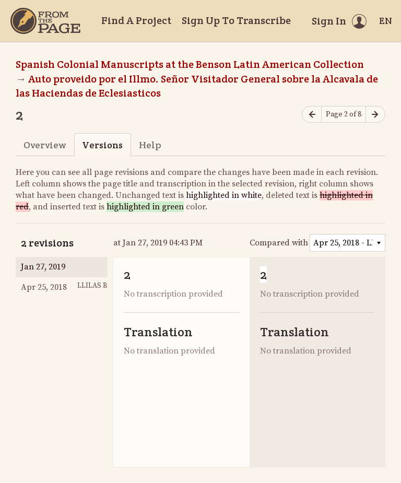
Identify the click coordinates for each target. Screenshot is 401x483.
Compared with (279, 243)
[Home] (45, 21)
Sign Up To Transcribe (236, 20)
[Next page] (375, 114)
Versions (102, 145)
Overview (44, 145)
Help (150, 145)
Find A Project (136, 20)
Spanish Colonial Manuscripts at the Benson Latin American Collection (190, 64)
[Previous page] (312, 114)
